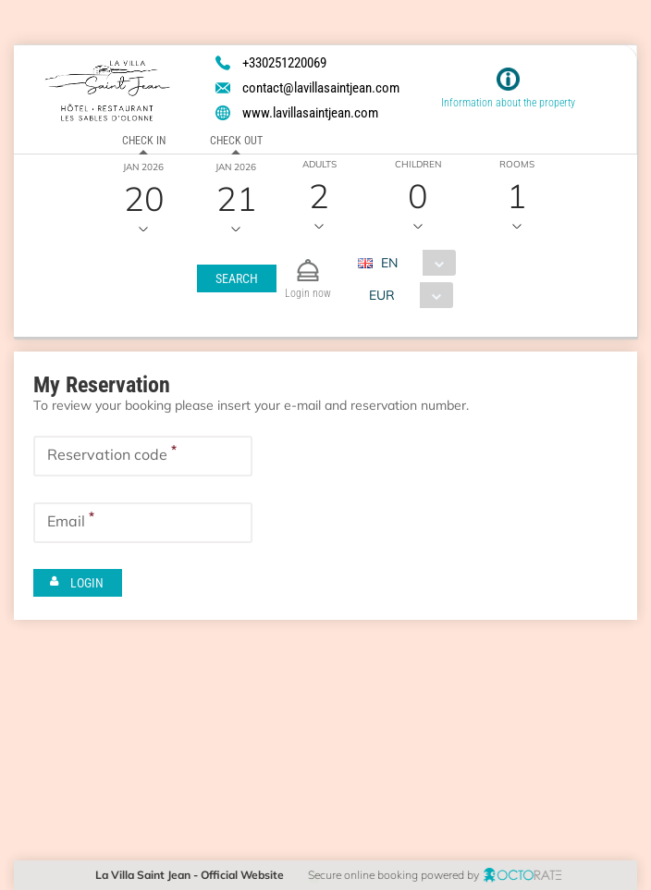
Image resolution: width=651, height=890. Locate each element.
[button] (236, 278)
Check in (144, 140)
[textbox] (142, 456)
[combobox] (413, 263)
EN (388, 262)
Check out (236, 140)
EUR (381, 295)
